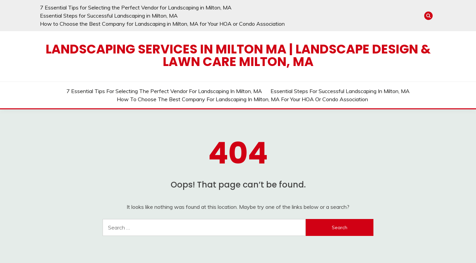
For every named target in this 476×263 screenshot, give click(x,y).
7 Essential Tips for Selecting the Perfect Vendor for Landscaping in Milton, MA (136, 7)
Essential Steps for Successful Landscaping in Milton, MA (109, 15)
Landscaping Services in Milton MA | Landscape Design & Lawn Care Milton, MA (238, 55)
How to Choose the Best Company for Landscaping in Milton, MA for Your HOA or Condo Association (162, 23)
